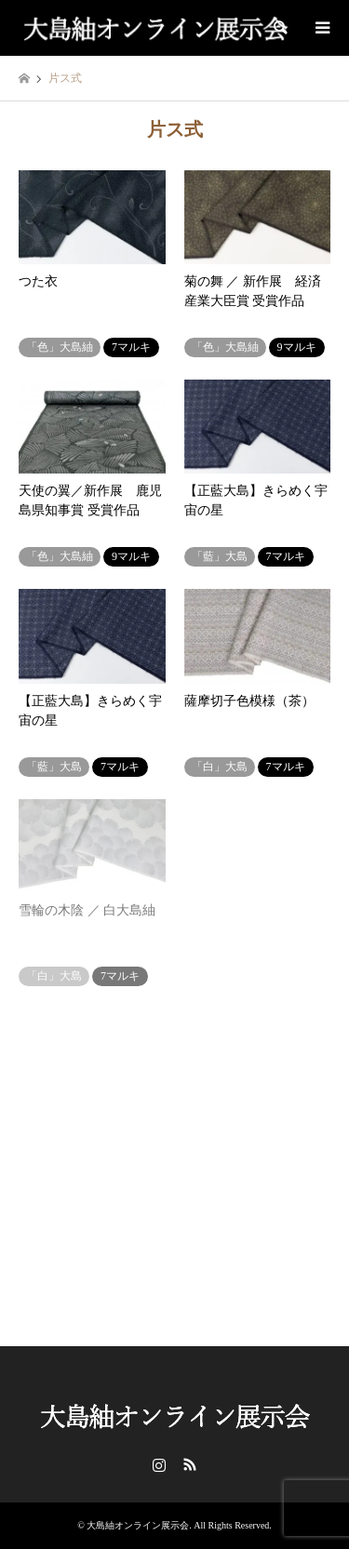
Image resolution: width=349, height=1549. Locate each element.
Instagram (159, 1464)
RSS (189, 1464)
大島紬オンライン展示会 (138, 1525)
